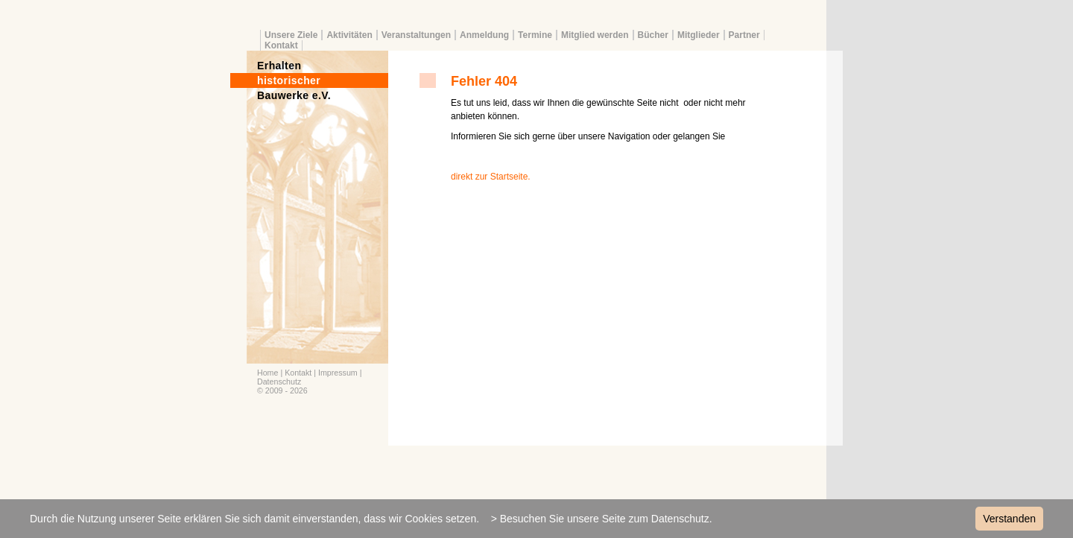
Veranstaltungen (416, 35)
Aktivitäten (349, 35)
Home (267, 372)
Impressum (338, 372)
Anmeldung (484, 35)
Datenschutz (279, 381)
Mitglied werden (595, 35)
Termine (535, 35)
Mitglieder (698, 35)
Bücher (653, 35)
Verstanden (1009, 519)
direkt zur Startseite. (491, 176)
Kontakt (281, 45)
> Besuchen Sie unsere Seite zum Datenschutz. (601, 519)
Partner (744, 35)
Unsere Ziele (291, 35)
